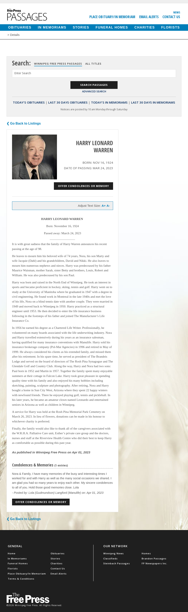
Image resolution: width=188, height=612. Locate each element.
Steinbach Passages (116, 563)
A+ (104, 205)
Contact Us (171, 16)
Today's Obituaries (29, 102)
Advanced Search (94, 91)
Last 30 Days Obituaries (68, 102)
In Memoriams (52, 27)
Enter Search (22, 73)
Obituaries (19, 27)
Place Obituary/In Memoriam (112, 16)
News (176, 12)
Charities (145, 27)
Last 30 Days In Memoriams (153, 102)
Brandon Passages (154, 558)
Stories (81, 27)
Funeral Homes (112, 27)
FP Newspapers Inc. (154, 563)
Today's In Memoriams (109, 102)
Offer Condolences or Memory (83, 186)
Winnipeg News (113, 553)
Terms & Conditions (21, 578)
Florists (170, 27)
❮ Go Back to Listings (24, 123)
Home (12, 553)
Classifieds (110, 558)
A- (108, 205)
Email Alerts (149, 16)
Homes (146, 553)
